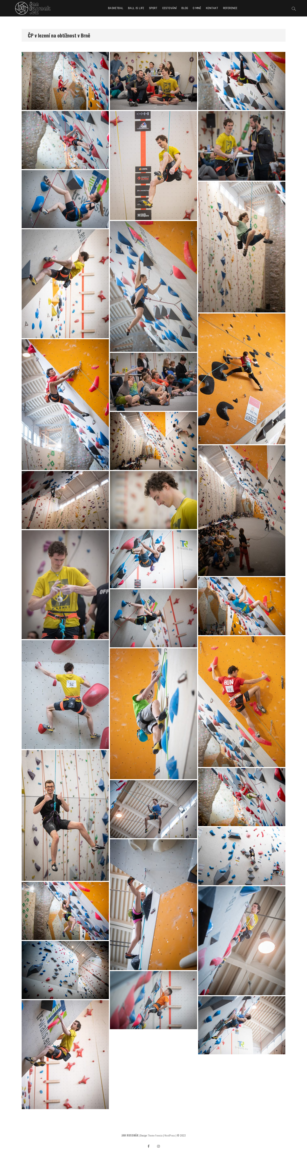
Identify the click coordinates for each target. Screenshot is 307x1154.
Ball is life (136, 8)
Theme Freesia (155, 1135)
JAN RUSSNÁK (129, 1135)
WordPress (169, 1135)
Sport (153, 8)
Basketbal (115, 8)
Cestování (169, 8)
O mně (197, 8)
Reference (230, 8)
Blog (184, 8)
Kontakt (212, 8)
